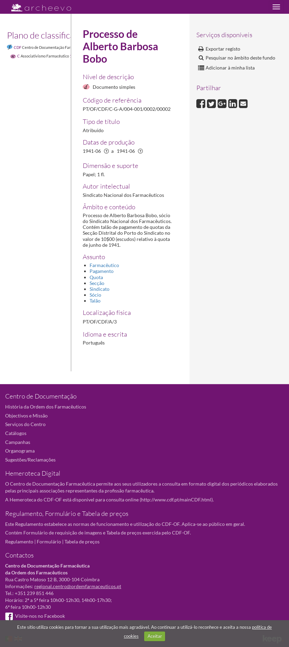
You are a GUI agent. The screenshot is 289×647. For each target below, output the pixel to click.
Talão (95, 301)
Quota (96, 277)
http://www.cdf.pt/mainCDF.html (176, 499)
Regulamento (19, 541)
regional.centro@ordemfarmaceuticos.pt (77, 586)
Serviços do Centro (25, 424)
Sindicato (99, 289)
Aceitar (155, 636)
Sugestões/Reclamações (30, 460)
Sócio (95, 295)
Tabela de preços (82, 541)
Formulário (49, 541)
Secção (97, 283)
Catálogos (15, 433)
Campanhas (17, 442)
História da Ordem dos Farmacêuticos (45, 407)
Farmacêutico (104, 265)
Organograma (20, 451)
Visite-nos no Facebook (35, 616)
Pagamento (102, 271)
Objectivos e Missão (26, 415)
